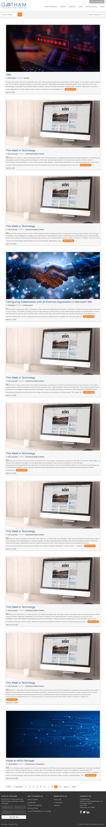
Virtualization (40, 764)
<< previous (18, 787)
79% (8, 74)
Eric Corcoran (12, 154)
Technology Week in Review (34, 154)
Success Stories (91, 7)
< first (8, 787)
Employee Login (97, 2)
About (102, 7)
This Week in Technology (20, 150)
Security (26, 78)
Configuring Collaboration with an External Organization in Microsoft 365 (49, 301)
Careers (63, 7)
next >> (67, 787)
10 (60, 787)
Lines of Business (50, 7)
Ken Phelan (12, 78)
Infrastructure (28, 305)
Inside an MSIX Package (20, 760)
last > (74, 787)
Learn (81, 7)
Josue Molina (12, 764)
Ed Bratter (11, 305)
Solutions (72, 7)
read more (70, 89)
